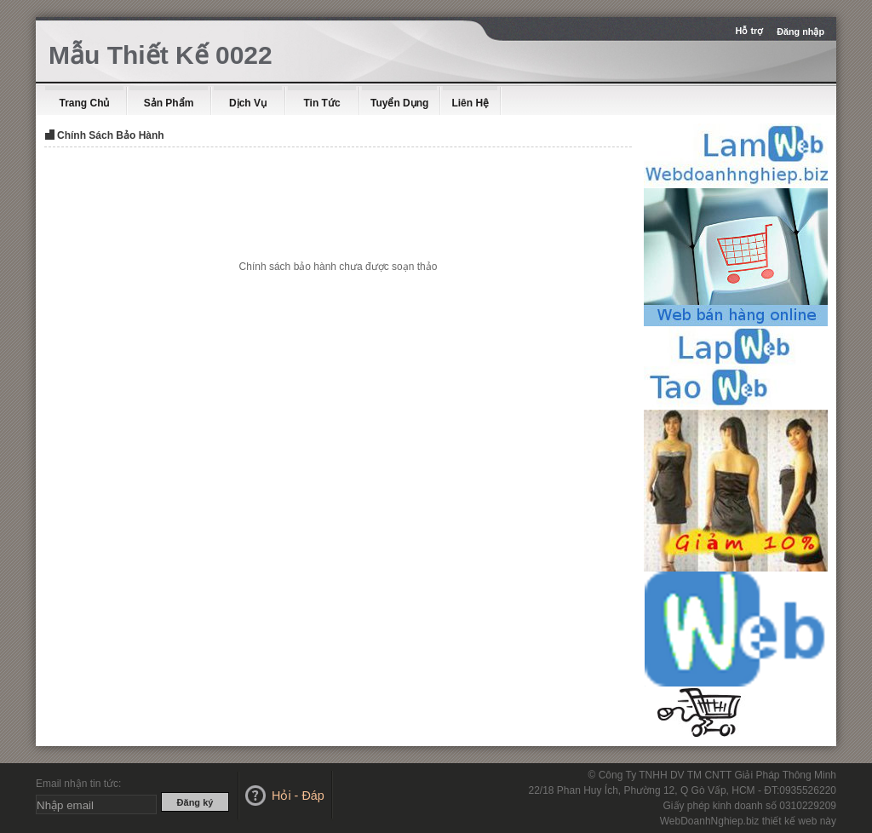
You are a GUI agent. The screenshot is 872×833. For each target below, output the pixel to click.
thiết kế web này (799, 821)
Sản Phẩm (169, 103)
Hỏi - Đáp (298, 795)
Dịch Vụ (248, 103)
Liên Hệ (470, 103)
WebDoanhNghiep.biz (710, 821)
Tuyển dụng (399, 103)
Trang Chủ (84, 103)
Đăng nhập (800, 31)
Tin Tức (321, 103)
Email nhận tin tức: (78, 784)
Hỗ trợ (751, 31)
